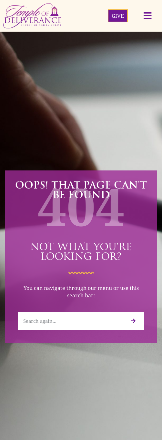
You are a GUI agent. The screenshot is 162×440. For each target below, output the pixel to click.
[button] (147, 16)
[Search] (132, 321)
